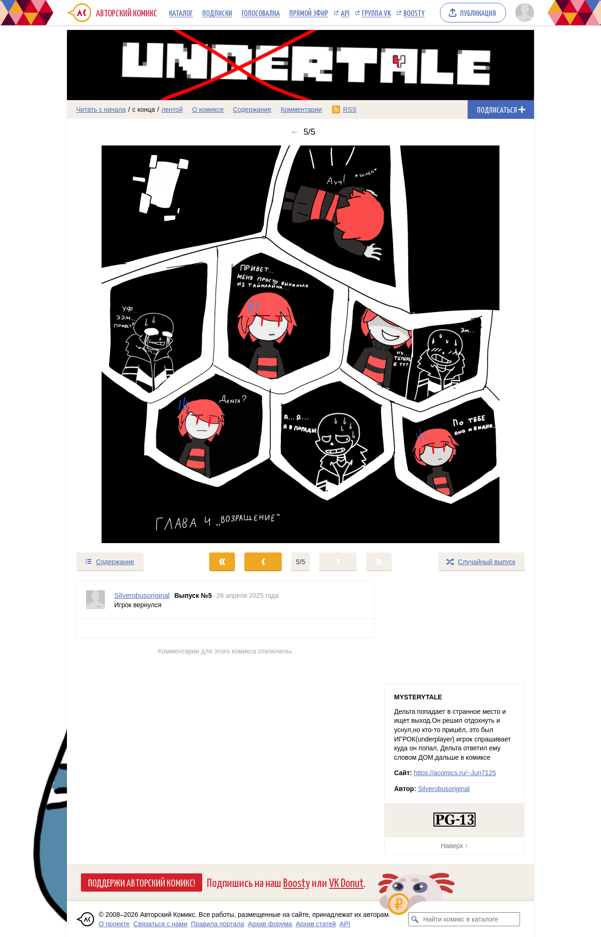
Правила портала (217, 924)
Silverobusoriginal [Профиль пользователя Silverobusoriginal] (141, 595)
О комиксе (207, 109)
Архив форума (270, 924)
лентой (172, 109)
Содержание (252, 109)
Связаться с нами (160, 924)
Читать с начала (101, 109)
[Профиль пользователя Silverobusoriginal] (95, 599)
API (345, 12)
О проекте (114, 924)
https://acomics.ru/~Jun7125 (455, 773)
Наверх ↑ (454, 846)
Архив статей (316, 924)
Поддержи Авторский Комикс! (141, 882)
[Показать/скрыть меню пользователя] (523, 12)
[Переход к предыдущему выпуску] (125, 344)
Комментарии (301, 109)
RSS (350, 109)
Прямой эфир (308, 12)
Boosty (414, 12)
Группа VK (376, 12)
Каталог (181, 12)
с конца (143, 109)
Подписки (217, 12)
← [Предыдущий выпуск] (294, 132)
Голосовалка (261, 12)
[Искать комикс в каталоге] (415, 919)
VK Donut (346, 882)
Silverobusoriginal (444, 788)
